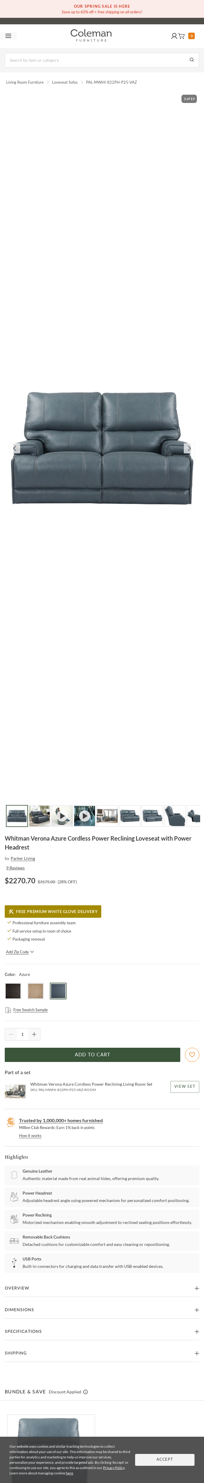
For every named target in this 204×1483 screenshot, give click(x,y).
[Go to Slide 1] (17, 816)
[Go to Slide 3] (62, 816)
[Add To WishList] (192, 1055)
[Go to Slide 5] (107, 816)
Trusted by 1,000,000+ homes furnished (61, 1120)
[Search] (102, 60)
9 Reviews (15, 867)
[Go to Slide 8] (175, 816)
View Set (184, 1087)
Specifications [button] (23, 1332)
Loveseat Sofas (65, 82)
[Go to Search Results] (192, 60)
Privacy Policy (113, 1467)
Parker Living (23, 858)
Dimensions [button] (19, 1310)
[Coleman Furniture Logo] (91, 36)
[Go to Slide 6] (129, 816)
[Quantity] (23, 1034)
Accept (164, 1460)
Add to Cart (92, 1054)
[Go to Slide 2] (39, 816)
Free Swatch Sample (26, 1010)
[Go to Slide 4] (84, 816)
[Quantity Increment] (34, 1034)
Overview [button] (17, 1288)
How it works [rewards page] (30, 1135)
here (69, 1473)
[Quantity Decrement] (11, 1034)
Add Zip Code (20, 951)
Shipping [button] (16, 1353)
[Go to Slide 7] (152, 816)
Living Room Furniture (25, 82)
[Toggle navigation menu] (8, 36)
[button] (174, 36)
